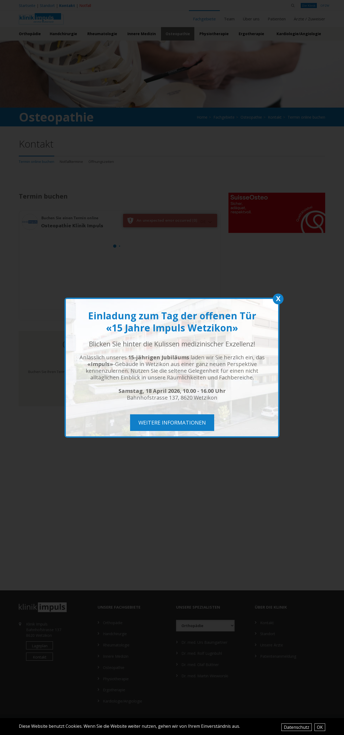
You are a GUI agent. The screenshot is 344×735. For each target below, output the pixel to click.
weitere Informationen (172, 422)
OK (320, 727)
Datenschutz (296, 727)
